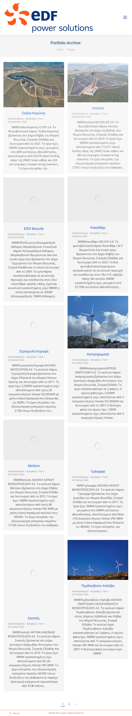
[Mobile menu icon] (125, 17)
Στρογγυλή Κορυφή (33, 351)
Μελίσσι (34, 466)
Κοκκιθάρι (97, 227)
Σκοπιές (34, 618)
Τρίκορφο (98, 471)
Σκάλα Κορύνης (34, 113)
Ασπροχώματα (98, 354)
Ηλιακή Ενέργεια (16, 118)
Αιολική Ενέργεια (16, 234)
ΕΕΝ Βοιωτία (34, 228)
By (34, 118)
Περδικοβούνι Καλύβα (97, 586)
